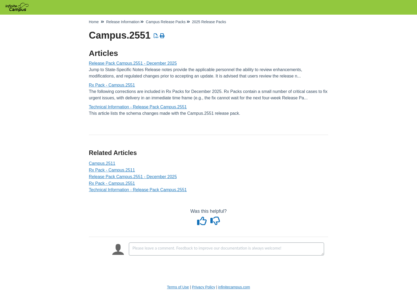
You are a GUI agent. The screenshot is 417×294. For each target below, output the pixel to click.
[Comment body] (226, 249)
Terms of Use (178, 287)
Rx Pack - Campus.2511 (112, 170)
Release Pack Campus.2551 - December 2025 (133, 63)
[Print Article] (162, 36)
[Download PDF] (156, 36)
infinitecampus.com (234, 287)
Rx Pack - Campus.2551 (112, 85)
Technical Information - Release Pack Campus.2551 (138, 107)
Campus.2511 (102, 163)
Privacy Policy (203, 287)
